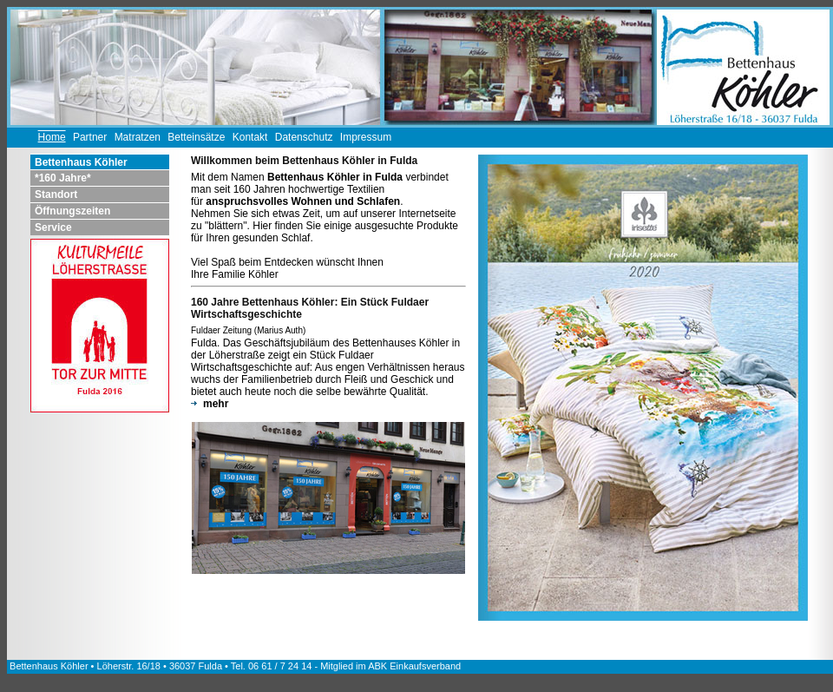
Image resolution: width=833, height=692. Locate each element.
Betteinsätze (196, 137)
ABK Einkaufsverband (414, 666)
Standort (56, 194)
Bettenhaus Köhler (81, 162)
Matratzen (138, 137)
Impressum (365, 137)
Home (52, 137)
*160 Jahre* (63, 178)
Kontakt (250, 137)
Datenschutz (304, 137)
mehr (209, 404)
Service (53, 227)
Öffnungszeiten (72, 211)
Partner (90, 137)
